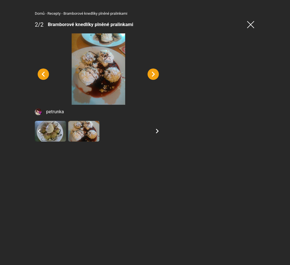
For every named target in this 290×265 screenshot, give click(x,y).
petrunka (29, 141)
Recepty (27, 13)
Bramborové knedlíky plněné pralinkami (69, 13)
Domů (13, 13)
